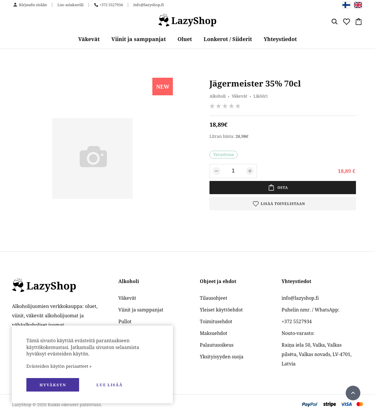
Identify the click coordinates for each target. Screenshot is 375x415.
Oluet (185, 39)
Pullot (125, 321)
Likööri (260, 96)
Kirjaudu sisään (33, 4)
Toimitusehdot (216, 321)
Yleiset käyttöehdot (221, 309)
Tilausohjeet (213, 298)
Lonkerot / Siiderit (228, 39)
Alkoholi (217, 96)
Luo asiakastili (70, 4)
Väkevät (89, 39)
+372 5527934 (111, 4)
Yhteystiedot (280, 39)
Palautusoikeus (216, 345)
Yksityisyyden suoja (221, 356)
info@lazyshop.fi (148, 4)
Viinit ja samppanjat (138, 39)
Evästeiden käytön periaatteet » (59, 366)
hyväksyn (53, 384)
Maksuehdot (213, 333)
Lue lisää (109, 384)
